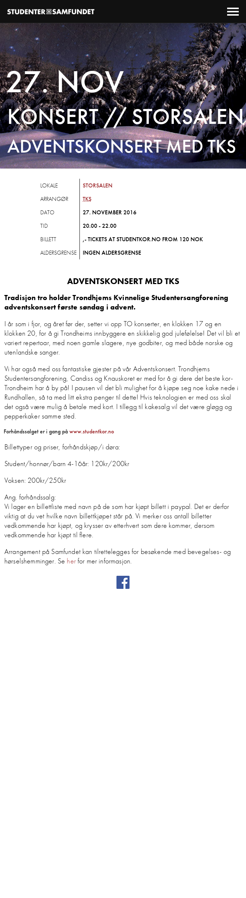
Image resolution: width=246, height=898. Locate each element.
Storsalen (97, 185)
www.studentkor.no (91, 431)
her (71, 561)
